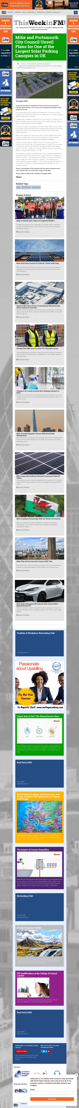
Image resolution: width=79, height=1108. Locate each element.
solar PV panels (49, 112)
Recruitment (31, 12)
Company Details (25, 1103)
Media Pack (57, 12)
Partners (49, 12)
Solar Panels (26, 187)
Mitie (18, 187)
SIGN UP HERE (22, 1052)
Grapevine (18, 12)
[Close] (76, 1075)
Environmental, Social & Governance (39, 64)
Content (10, 12)
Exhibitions (41, 12)
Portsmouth (36, 187)
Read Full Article (23, 232)
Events (24, 12)
